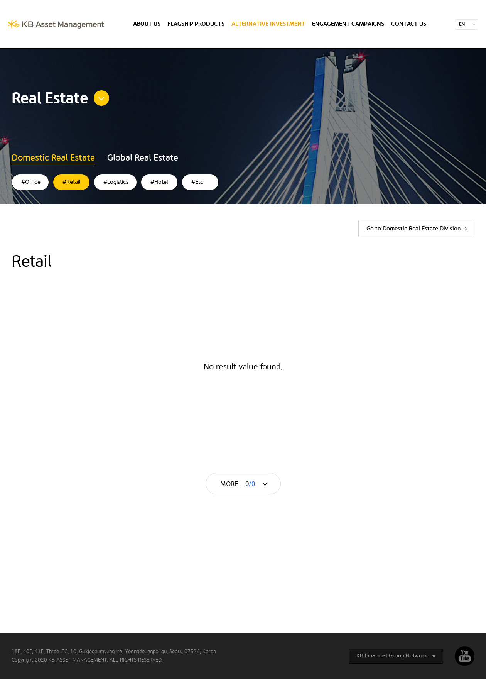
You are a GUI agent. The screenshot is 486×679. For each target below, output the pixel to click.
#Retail (71, 182)
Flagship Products (195, 24)
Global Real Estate (142, 157)
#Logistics (115, 182)
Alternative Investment (268, 24)
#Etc (197, 182)
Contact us (408, 24)
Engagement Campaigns (348, 24)
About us (146, 24)
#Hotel (159, 182)
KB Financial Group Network (391, 655)
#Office (30, 182)
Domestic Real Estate (53, 157)
